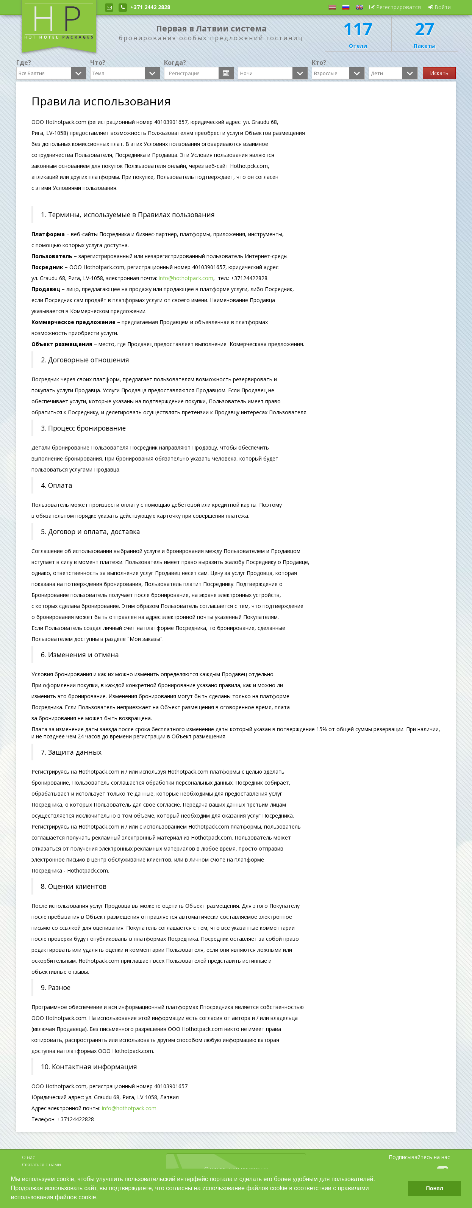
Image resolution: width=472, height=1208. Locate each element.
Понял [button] (434, 1188)
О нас (28, 1157)
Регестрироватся (395, 7)
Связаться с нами (41, 1164)
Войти (439, 7)
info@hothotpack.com (186, 278)
